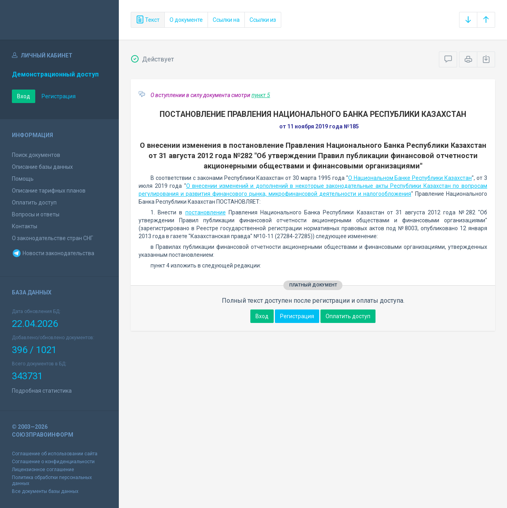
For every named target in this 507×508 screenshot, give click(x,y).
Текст (148, 20)
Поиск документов (36, 155)
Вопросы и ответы (35, 214)
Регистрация (59, 96)
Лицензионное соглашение (43, 469)
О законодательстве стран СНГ (52, 238)
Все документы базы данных (45, 491)
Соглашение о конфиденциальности (53, 461)
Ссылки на (226, 20)
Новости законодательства (53, 253)
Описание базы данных (42, 167)
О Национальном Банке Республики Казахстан (410, 178)
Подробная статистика (42, 391)
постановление (205, 212)
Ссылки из (263, 20)
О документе (186, 20)
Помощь (23, 179)
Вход (23, 96)
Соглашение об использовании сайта (54, 453)
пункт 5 (261, 95)
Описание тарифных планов (49, 190)
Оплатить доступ (34, 202)
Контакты (24, 226)
